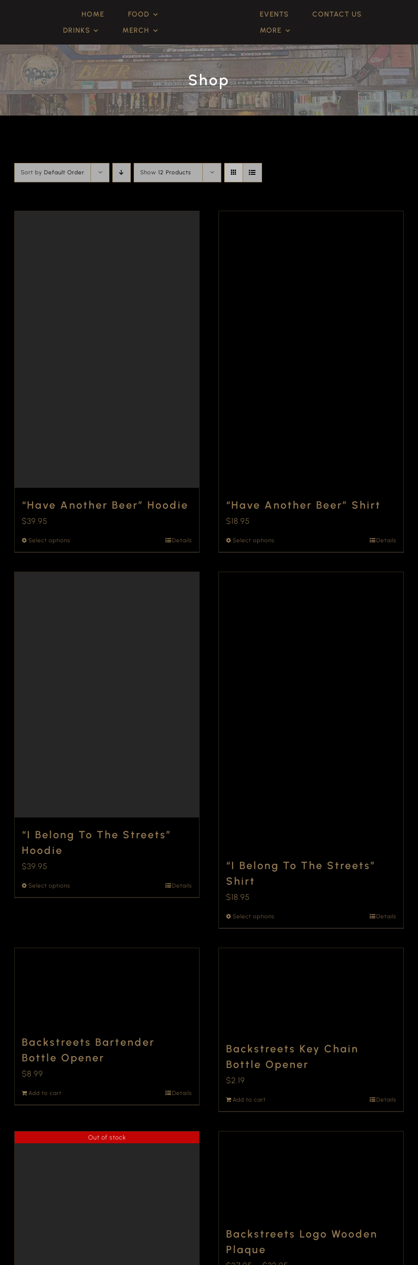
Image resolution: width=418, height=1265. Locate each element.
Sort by (52, 172)
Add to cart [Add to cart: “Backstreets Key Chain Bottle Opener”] (249, 1099)
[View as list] (252, 172)
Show (165, 172)
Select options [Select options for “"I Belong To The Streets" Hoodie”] (49, 885)
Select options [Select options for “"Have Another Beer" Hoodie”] (49, 540)
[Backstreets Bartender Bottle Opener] (107, 986)
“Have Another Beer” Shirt (303, 505)
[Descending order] (121, 172)
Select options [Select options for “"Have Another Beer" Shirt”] (253, 540)
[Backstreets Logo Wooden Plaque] (311, 1174)
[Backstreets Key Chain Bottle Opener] (311, 990)
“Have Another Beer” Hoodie (105, 505)
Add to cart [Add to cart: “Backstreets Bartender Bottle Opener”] (45, 1093)
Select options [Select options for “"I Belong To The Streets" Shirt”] (253, 916)
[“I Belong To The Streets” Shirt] (311, 710)
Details (182, 540)
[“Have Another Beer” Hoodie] (107, 349)
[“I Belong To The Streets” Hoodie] (107, 695)
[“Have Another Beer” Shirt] (311, 349)
